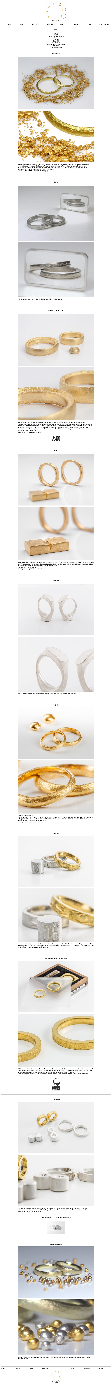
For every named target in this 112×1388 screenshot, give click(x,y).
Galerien (62, 24)
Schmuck (8, 24)
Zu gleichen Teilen (56, 47)
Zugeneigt (56, 39)
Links (57, 1368)
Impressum (86, 1368)
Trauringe (22, 24)
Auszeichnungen (104, 24)
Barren (56, 34)
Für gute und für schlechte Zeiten (56, 44)
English (31, 1368)
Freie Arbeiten (35, 24)
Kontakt (72, 1368)
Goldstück (56, 41)
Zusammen (55, 46)
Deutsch (17, 1368)
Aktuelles (76, 24)
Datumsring (56, 42)
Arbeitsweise (49, 24)
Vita (90, 24)
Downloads (45, 1368)
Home (3, 1368)
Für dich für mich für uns (56, 36)
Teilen (56, 38)
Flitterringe (56, 33)
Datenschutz (101, 1368)
